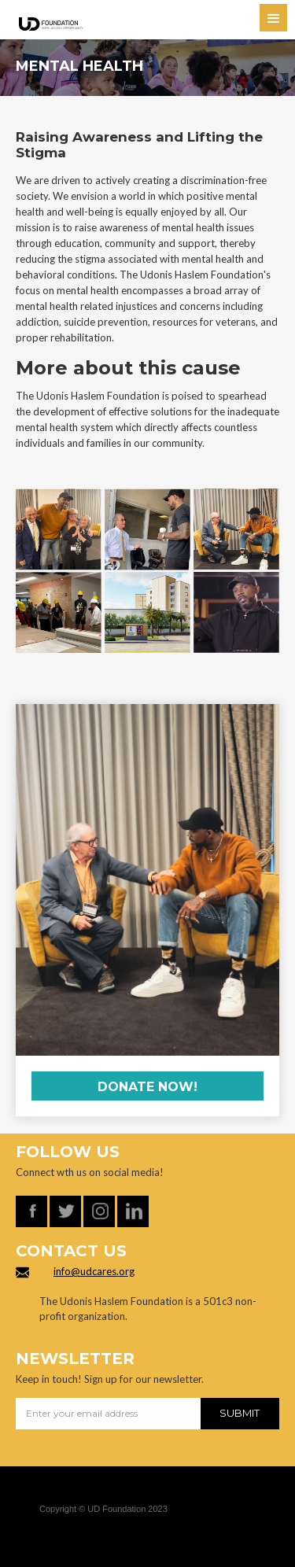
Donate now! (147, 1086)
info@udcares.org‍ (94, 1271)
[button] (273, 17)
